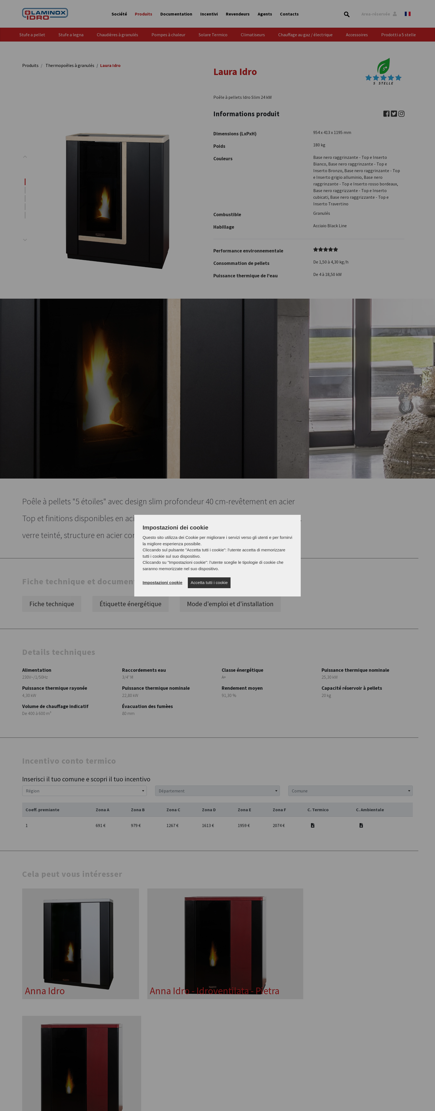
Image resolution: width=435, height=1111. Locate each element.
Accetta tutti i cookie (209, 582)
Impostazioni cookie (162, 582)
